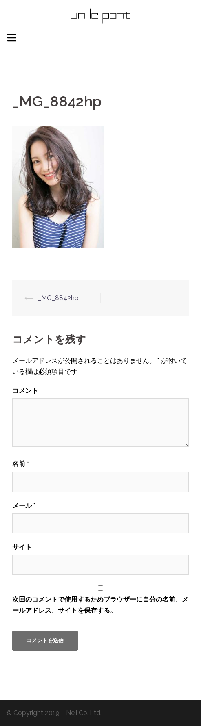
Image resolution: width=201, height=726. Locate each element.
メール (23, 505)
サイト (22, 547)
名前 (20, 464)
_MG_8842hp (58, 298)
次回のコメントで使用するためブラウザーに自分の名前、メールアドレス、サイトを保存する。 (100, 605)
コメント (25, 390)
